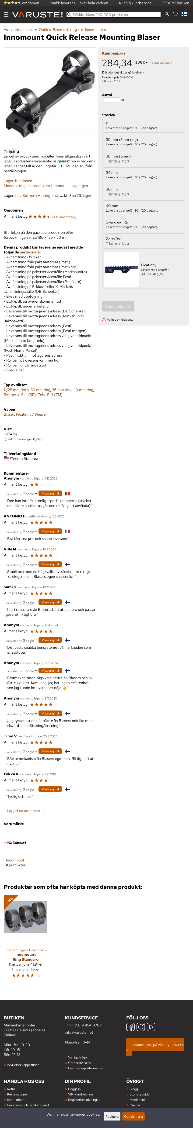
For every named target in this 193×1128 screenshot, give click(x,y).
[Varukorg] (175, 15)
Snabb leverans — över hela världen (79, 2)
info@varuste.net (79, 1032)
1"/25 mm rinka (16, 389)
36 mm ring (61, 389)
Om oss (135, 1105)
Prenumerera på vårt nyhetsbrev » (155, 1047)
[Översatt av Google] (20, 493)
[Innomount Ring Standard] (25, 938)
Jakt (31, 29)
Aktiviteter (14, 29)
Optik (45, 29)
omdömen (21, 2)
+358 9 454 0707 (87, 1025)
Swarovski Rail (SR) (20, 394)
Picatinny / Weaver (31, 414)
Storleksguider (140, 1094)
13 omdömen (64, 217)
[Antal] (111, 100)
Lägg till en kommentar (23, 810)
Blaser (9, 414)
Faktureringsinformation (85, 1068)
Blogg (134, 1089)
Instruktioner (16, 1099)
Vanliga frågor (78, 1057)
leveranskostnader (162, 62)
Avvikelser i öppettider (23, 1064)
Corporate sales (79, 1062)
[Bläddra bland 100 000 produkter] (113, 15)
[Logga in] (167, 14)
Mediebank (138, 1099)
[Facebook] (130, 1027)
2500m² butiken (175, 2)
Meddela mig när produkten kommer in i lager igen (46, 185)
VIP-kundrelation (80, 1094)
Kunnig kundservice (135, 2)
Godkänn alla (133, 1116)
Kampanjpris (113, 53)
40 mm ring (83, 389)
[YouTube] (151, 1027)
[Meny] (6, 14)
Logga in (74, 1089)
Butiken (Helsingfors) (40, 195)
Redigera (112, 1116)
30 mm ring (40, 389)
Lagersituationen (18, 180)
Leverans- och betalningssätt (28, 1105)
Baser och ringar (68, 29)
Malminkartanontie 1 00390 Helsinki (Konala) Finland (34, 1026)
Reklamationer (17, 1094)
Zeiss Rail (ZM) (50, 394)
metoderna (30, 252)
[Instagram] (141, 1027)
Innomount (95, 29)
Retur (11, 1089)
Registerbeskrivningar (84, 1099)
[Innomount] (15, 853)
